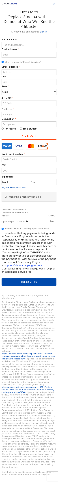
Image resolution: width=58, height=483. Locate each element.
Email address (9, 49)
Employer (7, 109)
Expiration (7, 176)
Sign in (43, 31)
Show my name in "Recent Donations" (21, 62)
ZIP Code (7, 97)
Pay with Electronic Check (14, 187)
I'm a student (28, 128)
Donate (29, 281)
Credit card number (12, 154)
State (4, 86)
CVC (4, 165)
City (4, 76)
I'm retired (9, 128)
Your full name (9, 39)
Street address (10, 66)
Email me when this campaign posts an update (25, 228)
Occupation (8, 118)
